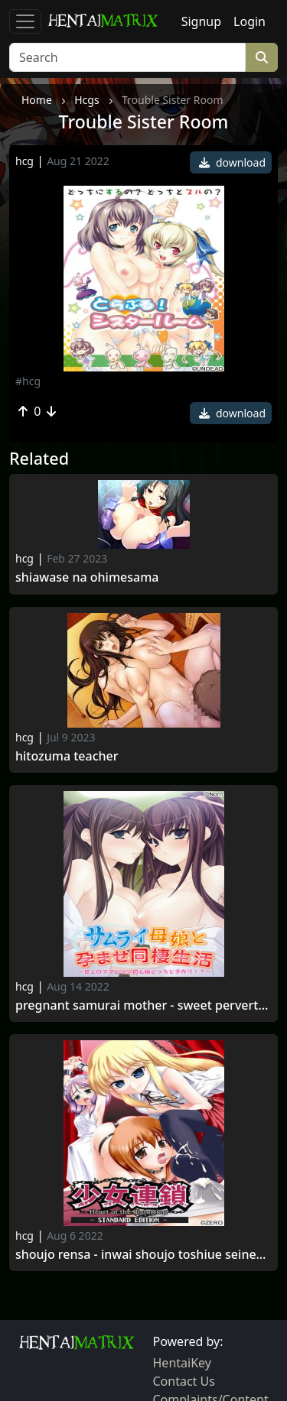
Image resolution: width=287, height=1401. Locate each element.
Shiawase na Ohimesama (87, 577)
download (232, 162)
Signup (201, 21)
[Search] (127, 57)
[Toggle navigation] (25, 21)
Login (249, 21)
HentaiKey (182, 1362)
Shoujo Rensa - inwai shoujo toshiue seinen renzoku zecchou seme (143, 1254)
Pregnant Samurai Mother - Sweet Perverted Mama (143, 1005)
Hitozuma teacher (67, 756)
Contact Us (184, 1381)
